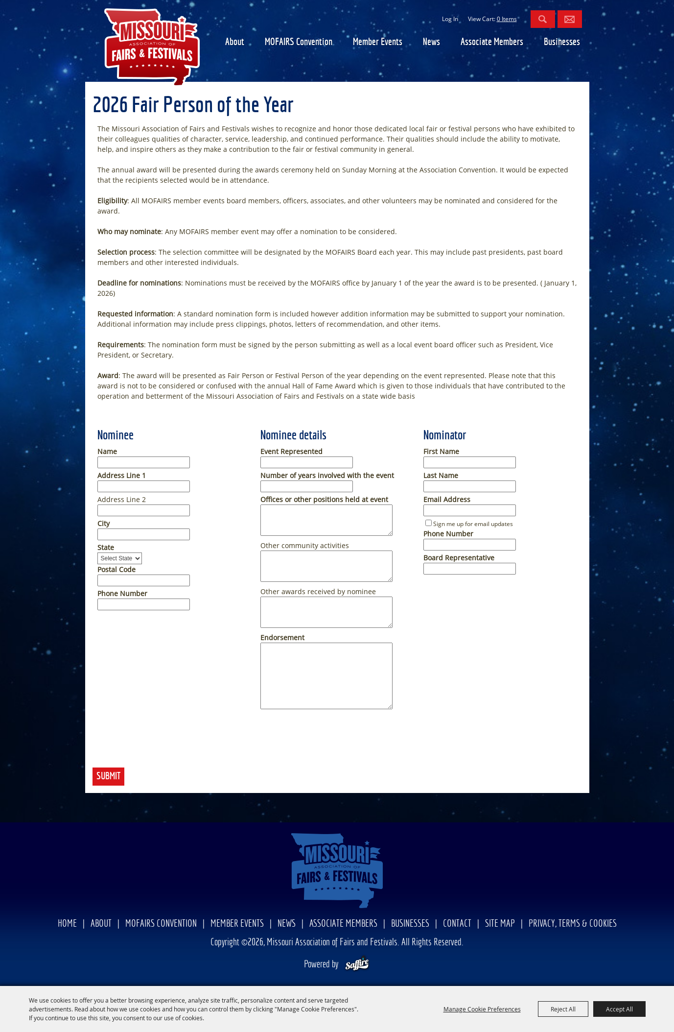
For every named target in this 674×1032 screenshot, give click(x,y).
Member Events (377, 42)
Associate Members (492, 42)
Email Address (446, 499)
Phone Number (122, 593)
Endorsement (282, 637)
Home (67, 924)
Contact (457, 924)
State (105, 547)
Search (543, 19)
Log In (450, 19)
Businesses (562, 42)
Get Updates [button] (570, 19)
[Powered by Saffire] (357, 964)
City (103, 523)
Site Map (500, 924)
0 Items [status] (507, 19)
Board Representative (458, 557)
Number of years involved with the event (327, 475)
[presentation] (167, 742)
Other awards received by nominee (318, 591)
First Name (441, 451)
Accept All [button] (619, 1009)
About (234, 42)
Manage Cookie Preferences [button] (482, 1009)
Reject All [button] (563, 1009)
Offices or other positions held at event (324, 499)
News (431, 42)
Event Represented (291, 451)
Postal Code (116, 569)
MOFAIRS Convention (298, 42)
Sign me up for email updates (473, 524)
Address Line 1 (121, 475)
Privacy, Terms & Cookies (573, 924)
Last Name (440, 475)
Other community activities (304, 545)
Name (107, 451)
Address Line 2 (121, 499)
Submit (108, 776)
